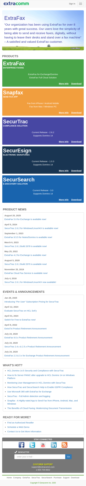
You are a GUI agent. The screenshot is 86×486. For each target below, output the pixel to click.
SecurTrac (36, 478)
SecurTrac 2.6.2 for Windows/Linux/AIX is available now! (31, 228)
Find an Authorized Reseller (20, 422)
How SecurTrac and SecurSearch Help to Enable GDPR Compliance (40, 387)
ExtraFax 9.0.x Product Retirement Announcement (28, 337)
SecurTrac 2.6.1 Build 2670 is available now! (25, 264)
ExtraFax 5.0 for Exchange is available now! (25, 219)
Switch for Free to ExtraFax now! (20, 319)
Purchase (57, 478)
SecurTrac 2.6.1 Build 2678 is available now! (25, 246)
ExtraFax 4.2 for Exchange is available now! (25, 255)
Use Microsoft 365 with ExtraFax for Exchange (29, 391)
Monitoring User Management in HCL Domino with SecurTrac (36, 383)
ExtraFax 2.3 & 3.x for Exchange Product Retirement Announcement (37, 355)
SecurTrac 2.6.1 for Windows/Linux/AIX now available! (30, 282)
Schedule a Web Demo (18, 427)
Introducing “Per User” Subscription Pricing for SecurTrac (31, 301)
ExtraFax (26, 478)
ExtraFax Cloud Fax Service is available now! (26, 273)
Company (17, 478)
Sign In (72, 4)
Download (76, 83)
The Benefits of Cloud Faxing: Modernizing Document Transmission (39, 408)
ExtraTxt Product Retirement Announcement (25, 328)
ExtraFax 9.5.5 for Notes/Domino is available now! (28, 237)
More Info (64, 83)
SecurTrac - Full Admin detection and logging (28, 396)
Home (9, 478)
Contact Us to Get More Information (24, 431)
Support (66, 478)
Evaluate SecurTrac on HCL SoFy (20, 310)
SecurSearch (46, 478)
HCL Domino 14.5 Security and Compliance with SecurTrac (35, 370)
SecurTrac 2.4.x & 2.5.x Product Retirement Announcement (32, 346)
